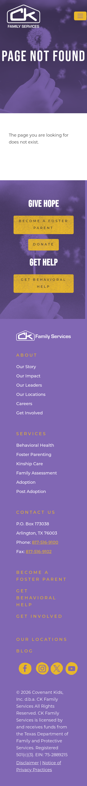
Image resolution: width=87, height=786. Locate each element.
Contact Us (36, 513)
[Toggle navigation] (80, 16)
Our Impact (28, 376)
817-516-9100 (45, 543)
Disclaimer (27, 762)
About (27, 355)
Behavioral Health (35, 445)
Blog (24, 651)
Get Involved (29, 413)
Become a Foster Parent (43, 225)
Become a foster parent (41, 576)
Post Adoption (31, 492)
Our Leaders (29, 385)
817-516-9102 (39, 552)
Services (31, 434)
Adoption (25, 482)
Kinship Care (29, 464)
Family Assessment (36, 473)
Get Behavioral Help (43, 283)
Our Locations (30, 395)
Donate (43, 244)
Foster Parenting (33, 455)
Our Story (26, 367)
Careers (24, 404)
